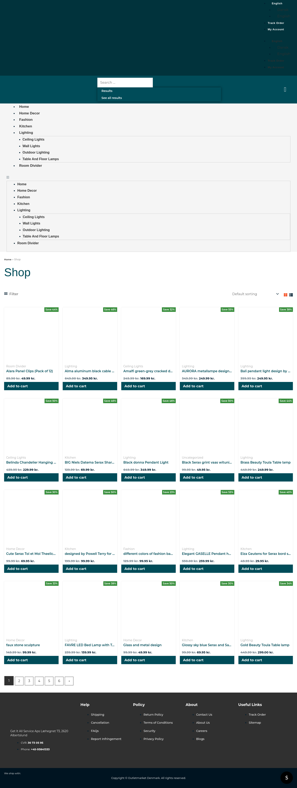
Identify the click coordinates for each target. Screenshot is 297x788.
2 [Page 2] (19, 685)
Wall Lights (31, 146)
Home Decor (29, 113)
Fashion (26, 120)
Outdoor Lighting (36, 152)
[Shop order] (253, 294)
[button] (148, 177)
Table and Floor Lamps (41, 159)
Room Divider (30, 166)
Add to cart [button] (18, 387)
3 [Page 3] (30, 685)
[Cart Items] (286, 89)
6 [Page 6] (61, 685)
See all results (111, 98)
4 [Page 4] (40, 685)
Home (24, 107)
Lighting (26, 133)
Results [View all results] (106, 91)
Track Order (276, 23)
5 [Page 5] (51, 685)
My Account (276, 29)
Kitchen (25, 126)
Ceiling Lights (34, 139)
